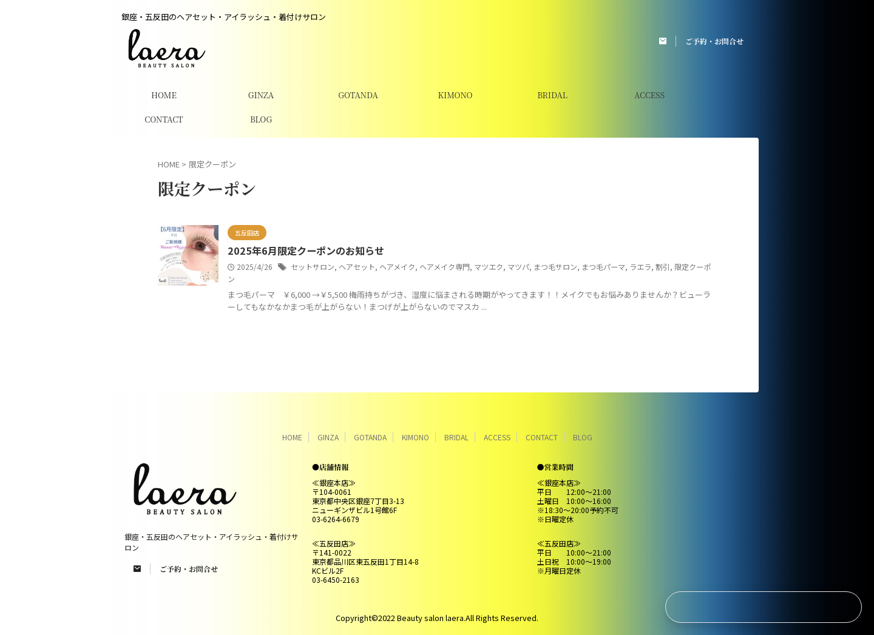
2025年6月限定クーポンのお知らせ (304, 251)
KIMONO (455, 95)
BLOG (261, 119)
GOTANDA (358, 95)
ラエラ (640, 266)
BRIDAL (552, 95)
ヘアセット (357, 266)
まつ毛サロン (555, 266)
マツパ (518, 266)
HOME (164, 95)
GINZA (261, 95)
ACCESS (649, 95)
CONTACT (163, 119)
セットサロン (312, 266)
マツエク (488, 266)
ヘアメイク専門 (444, 266)
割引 (663, 266)
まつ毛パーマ (603, 266)
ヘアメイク (397, 266)
